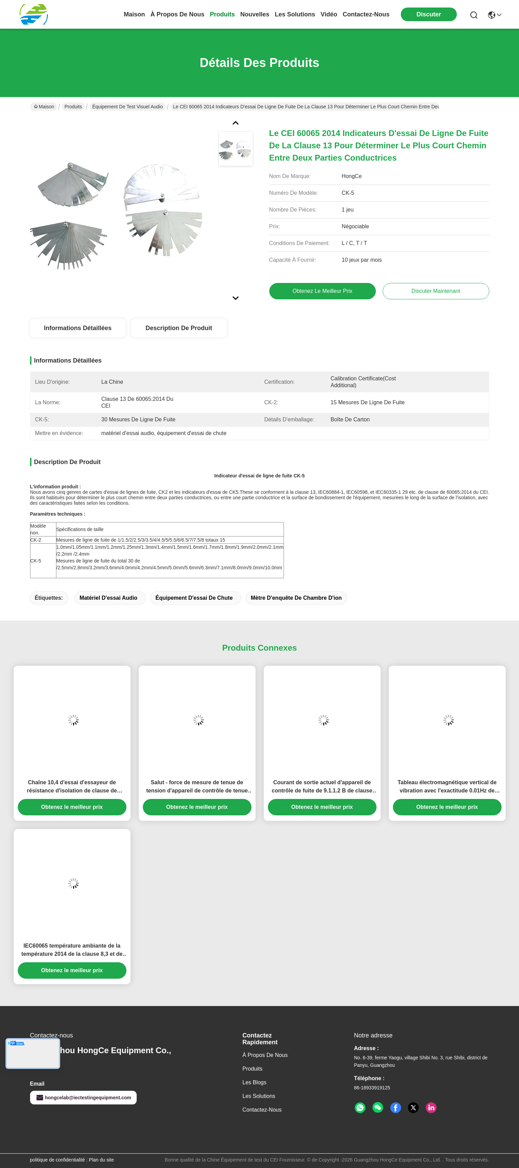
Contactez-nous (262, 1110)
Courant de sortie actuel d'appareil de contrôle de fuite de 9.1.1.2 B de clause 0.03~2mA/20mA (322, 787)
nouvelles (254, 14)
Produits (73, 106)
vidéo (328, 14)
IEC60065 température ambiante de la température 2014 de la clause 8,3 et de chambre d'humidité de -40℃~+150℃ (71, 950)
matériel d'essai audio (108, 598)
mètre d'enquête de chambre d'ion (296, 598)
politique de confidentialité (57, 1160)
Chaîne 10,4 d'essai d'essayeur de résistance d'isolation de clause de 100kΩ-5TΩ (72, 787)
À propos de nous (177, 14)
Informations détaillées (77, 328)
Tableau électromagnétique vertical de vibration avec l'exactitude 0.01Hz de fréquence (447, 787)
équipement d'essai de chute (194, 598)
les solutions (295, 14)
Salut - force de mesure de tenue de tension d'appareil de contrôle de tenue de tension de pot (197, 787)
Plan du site (101, 1160)
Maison (134, 14)
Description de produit (179, 328)
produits (222, 14)
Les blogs (255, 1082)
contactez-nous (366, 14)
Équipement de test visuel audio (127, 106)
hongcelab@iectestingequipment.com (83, 1097)
